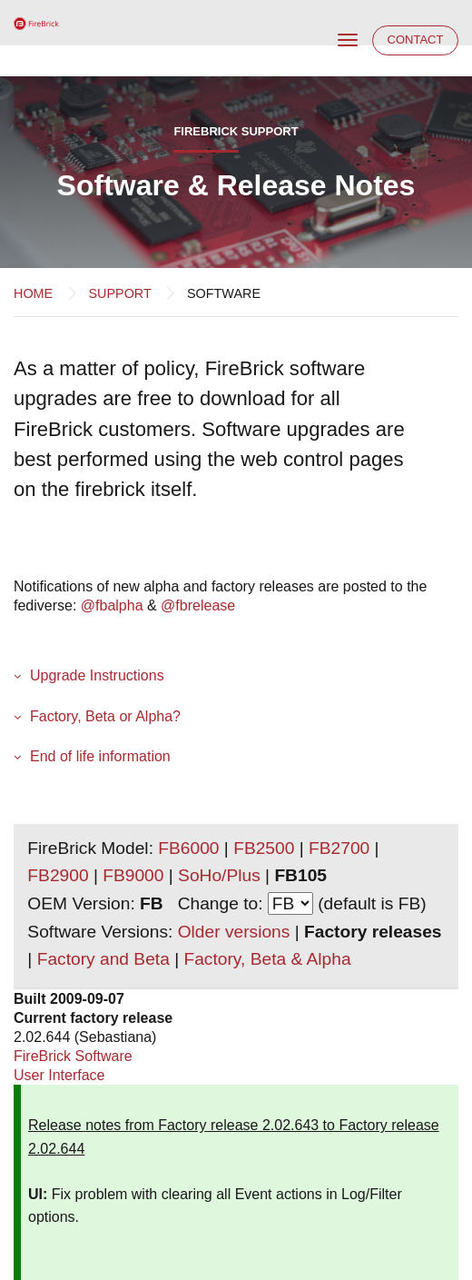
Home (33, 293)
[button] (236, 676)
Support (119, 293)
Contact (416, 39)
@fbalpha (112, 605)
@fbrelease (198, 605)
